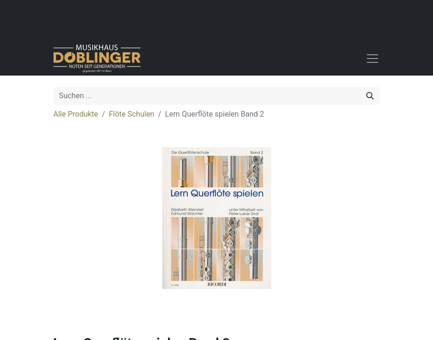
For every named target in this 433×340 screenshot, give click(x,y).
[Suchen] (370, 96)
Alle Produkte (75, 114)
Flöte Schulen (131, 114)
